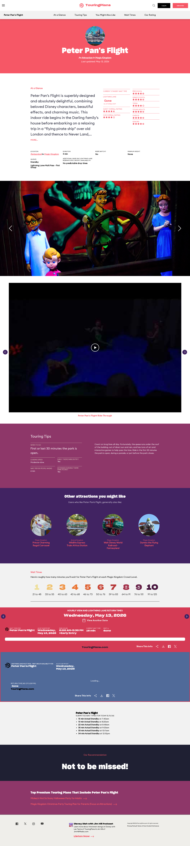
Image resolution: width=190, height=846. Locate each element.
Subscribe (180, 5)
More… (34, 140)
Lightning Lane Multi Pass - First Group (45, 166)
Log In (164, 5)
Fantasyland (36, 154)
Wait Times (130, 14)
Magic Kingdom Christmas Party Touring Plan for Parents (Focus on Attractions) (74, 804)
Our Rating (150, 14)
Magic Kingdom (103, 57)
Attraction (87, 57)
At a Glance (60, 14)
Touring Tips (80, 14)
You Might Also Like (105, 14)
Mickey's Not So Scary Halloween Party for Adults (59, 798)
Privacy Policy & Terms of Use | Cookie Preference (143, 826)
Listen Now (85, 836)
